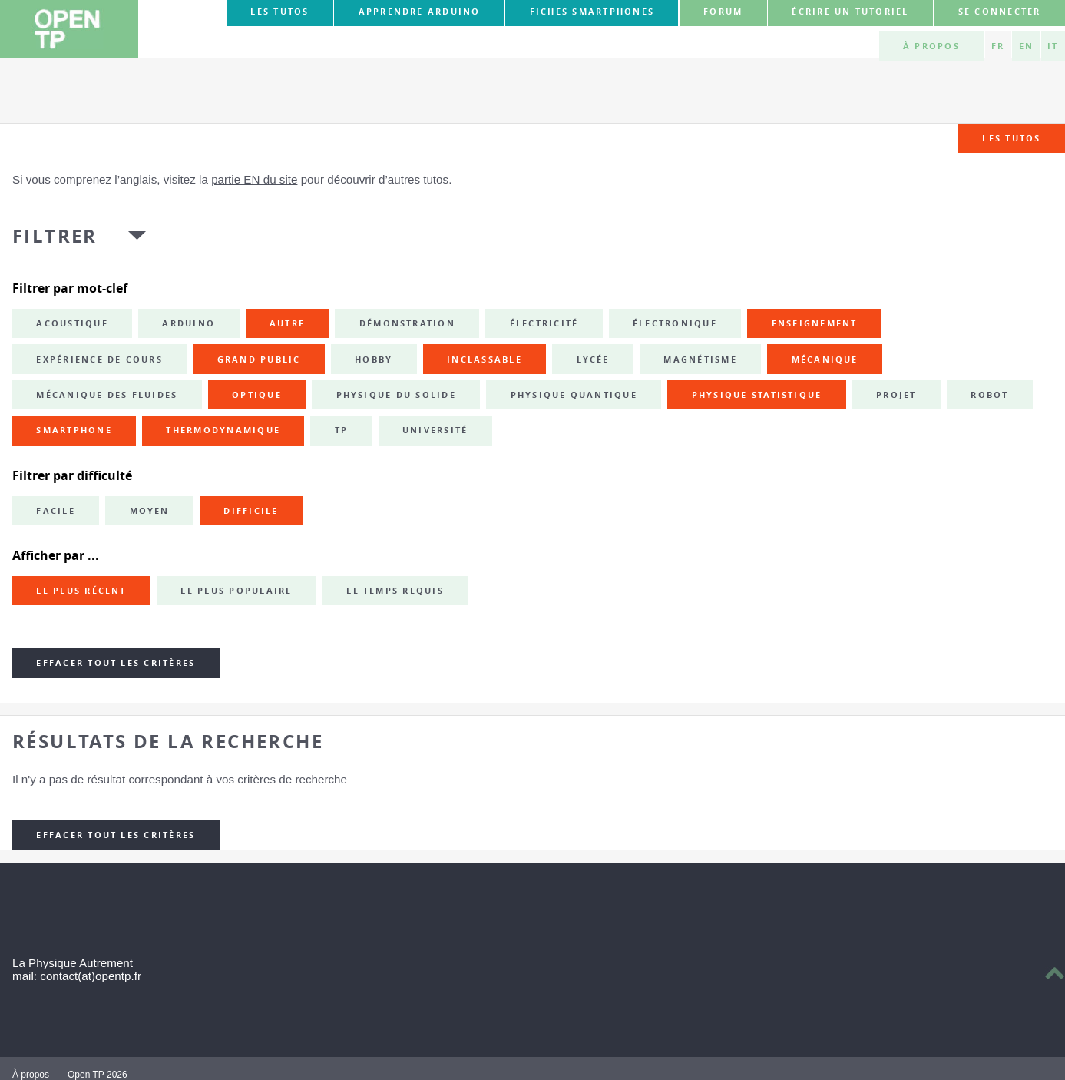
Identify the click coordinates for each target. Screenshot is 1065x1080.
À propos (931, 46)
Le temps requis (395, 591)
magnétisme (699, 359)
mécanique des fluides (106, 395)
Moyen (150, 511)
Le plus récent (81, 591)
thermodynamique (223, 430)
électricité (544, 323)
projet (896, 395)
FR (997, 46)
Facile (55, 511)
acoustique (71, 323)
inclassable (484, 359)
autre (287, 323)
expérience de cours (99, 359)
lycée (593, 359)
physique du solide (396, 395)
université (435, 430)
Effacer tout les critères (115, 663)
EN (1026, 46)
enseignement (815, 323)
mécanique (825, 359)
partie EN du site (254, 179)
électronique (675, 323)
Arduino (188, 323)
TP (341, 430)
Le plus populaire (236, 591)
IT (1052, 46)
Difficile (250, 511)
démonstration (407, 323)
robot (989, 395)
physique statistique (757, 395)
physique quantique (574, 395)
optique (257, 395)
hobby (373, 359)
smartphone (73, 430)
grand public (259, 359)
